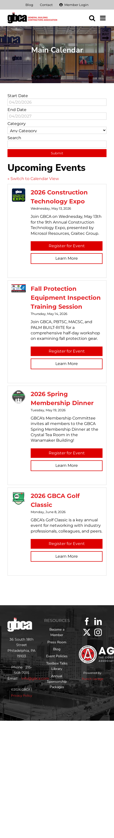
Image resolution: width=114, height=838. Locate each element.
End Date (16, 109)
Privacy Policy (21, 695)
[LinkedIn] (98, 621)
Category (16, 123)
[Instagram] (98, 632)
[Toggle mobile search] (92, 18)
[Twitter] (87, 632)
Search (14, 137)
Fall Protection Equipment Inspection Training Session (66, 297)
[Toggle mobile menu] (103, 18)
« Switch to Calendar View (33, 178)
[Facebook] (87, 621)
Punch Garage (92, 679)
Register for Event (67, 245)
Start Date (17, 95)
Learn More (66, 258)
